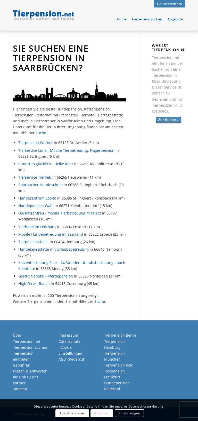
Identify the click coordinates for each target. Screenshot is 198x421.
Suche (41, 132)
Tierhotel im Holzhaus (37, 226)
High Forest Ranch (34, 283)
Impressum (68, 335)
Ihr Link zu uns (25, 377)
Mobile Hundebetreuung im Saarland (50, 234)
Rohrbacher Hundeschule (40, 184)
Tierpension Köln (119, 365)
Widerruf (76, 359)
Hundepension (117, 382)
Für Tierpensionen (169, 4)
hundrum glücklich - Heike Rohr (45, 163)
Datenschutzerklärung (145, 406)
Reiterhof (112, 388)
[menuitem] (168, 4)
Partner (19, 382)
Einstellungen (129, 413)
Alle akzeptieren (72, 413)
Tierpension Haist (33, 241)
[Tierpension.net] (43, 19)
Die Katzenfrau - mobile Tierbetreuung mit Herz (59, 213)
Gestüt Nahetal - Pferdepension (45, 276)
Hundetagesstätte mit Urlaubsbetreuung (53, 249)
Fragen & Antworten (30, 371)
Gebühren (21, 365)
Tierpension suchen (30, 347)
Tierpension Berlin (120, 335)
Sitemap (20, 388)
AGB (62, 359)
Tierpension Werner (35, 142)
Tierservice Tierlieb (34, 177)
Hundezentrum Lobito (37, 198)
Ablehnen (101, 413)
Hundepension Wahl (36, 205)
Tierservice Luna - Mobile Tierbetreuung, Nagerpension (66, 150)
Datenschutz (69, 341)
